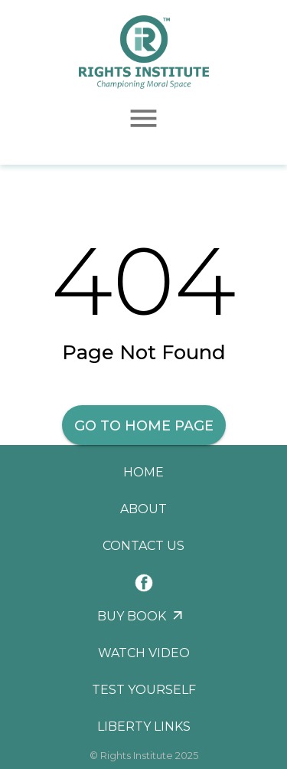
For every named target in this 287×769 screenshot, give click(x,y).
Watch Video (144, 653)
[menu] (143, 118)
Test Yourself (144, 689)
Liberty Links (144, 726)
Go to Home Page (144, 425)
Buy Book (131, 616)
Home (143, 472)
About (143, 509)
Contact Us (143, 545)
